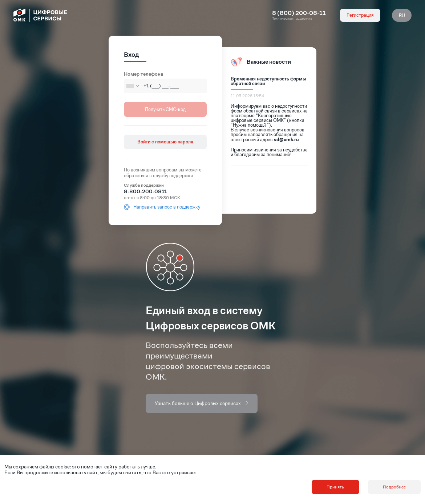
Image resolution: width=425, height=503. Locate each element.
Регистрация (360, 15)
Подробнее (394, 487)
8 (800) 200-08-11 (299, 13)
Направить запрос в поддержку (162, 207)
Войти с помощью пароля (165, 142)
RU (402, 15)
